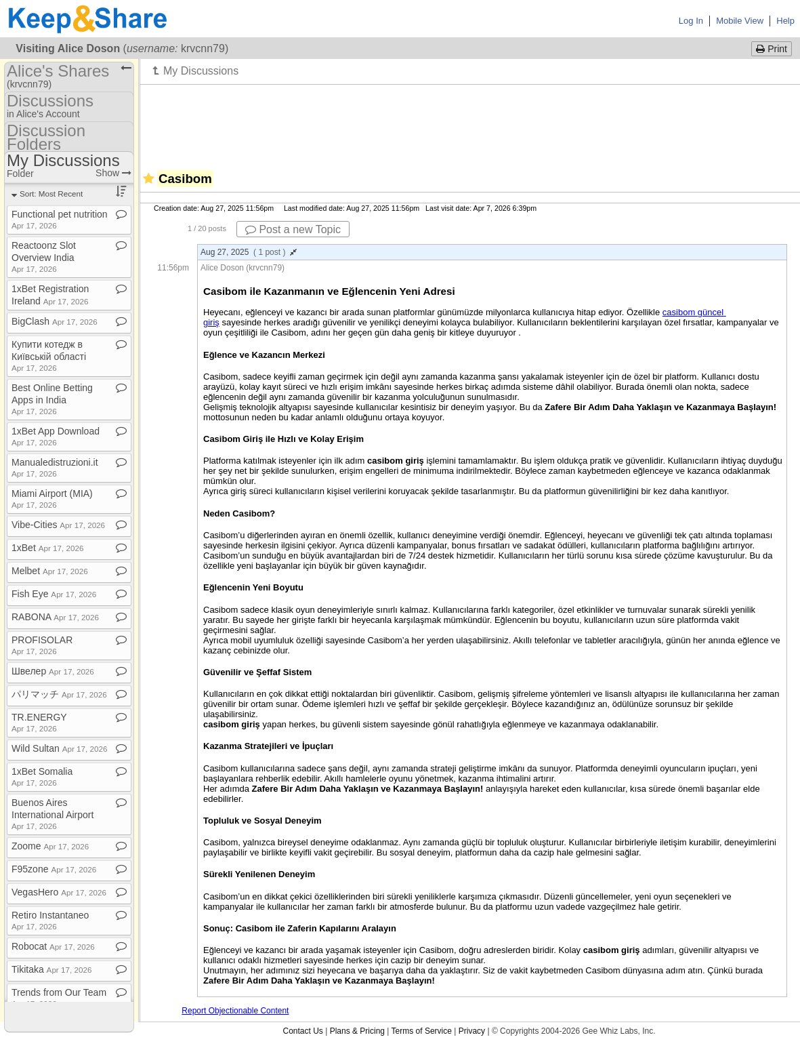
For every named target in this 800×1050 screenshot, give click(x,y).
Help (785, 21)
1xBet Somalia (42, 776)
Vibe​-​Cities (58, 524)
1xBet (47, 547)
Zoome (50, 846)
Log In (691, 21)
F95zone (54, 869)
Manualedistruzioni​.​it (55, 467)
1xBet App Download (56, 436)
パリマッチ (59, 694)
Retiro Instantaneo (50, 920)
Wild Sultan (59, 748)
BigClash (55, 321)
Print (771, 48)
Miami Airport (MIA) (52, 498)
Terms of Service (422, 1031)
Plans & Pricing (357, 1031)
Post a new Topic (293, 229)
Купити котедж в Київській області (49, 355)
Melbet (50, 570)
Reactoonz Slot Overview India (44, 256)
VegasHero (59, 892)
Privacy (472, 1031)
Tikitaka (51, 969)
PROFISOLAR (42, 644)
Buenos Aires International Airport (52, 813)
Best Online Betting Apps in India (52, 399)
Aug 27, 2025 (249, 252)
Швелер (53, 671)
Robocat (53, 946)
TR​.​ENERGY (39, 722)
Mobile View (739, 21)
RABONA (55, 616)
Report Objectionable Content (235, 1010)
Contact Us (302, 1031)
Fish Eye (54, 593)
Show (113, 172)
